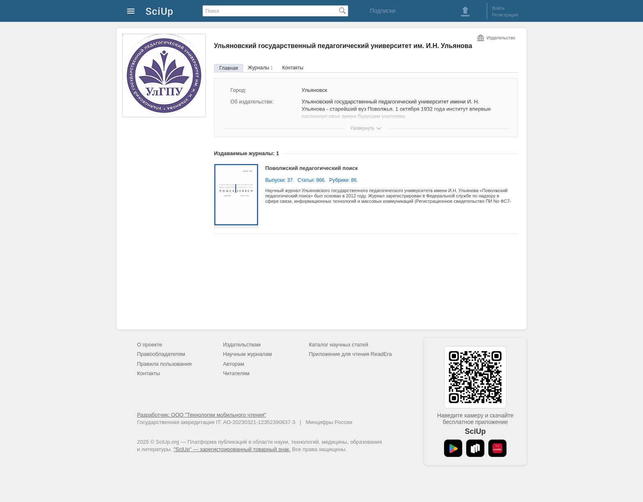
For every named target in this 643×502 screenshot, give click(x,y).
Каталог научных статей (338, 345)
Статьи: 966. (312, 180)
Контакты (292, 68)
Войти (498, 8)
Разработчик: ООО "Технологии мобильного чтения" (201, 415)
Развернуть (362, 128)
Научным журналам (247, 354)
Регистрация (505, 14)
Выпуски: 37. (279, 180)
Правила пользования (164, 364)
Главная (228, 68)
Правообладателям (161, 354)
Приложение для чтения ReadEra (350, 354)
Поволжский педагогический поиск (311, 168)
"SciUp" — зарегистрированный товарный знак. (231, 449)
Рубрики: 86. (343, 180)
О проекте (149, 345)
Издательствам (242, 345)
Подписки (382, 10)
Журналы (260, 68)
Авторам (233, 364)
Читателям (236, 373)
